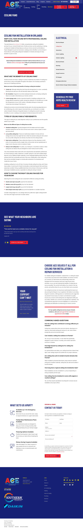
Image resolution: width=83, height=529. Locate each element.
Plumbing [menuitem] (44, 6)
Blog (38, 1)
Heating (46, 485)
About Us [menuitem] (20, 6)
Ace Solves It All (18, 44)
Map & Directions (26, 478)
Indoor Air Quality (48, 488)
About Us (46, 477)
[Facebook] (64, 474)
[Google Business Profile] (72, 474)
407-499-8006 (64, 1)
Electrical (46, 493)
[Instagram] (75, 474)
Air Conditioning (47, 482)
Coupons (43, 1)
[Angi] (67, 474)
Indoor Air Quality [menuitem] (38, 7)
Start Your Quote (61, 7)
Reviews (48, 1)
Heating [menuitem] (33, 6)
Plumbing (46, 490)
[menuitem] (66, 42)
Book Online (74, 7)
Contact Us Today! (26, 72)
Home (45, 474)
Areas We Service (31, 1)
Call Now (62, 105)
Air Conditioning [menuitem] (27, 6)
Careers (23, 1)
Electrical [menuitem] (50, 6)
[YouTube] (78, 474)
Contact (46, 495)
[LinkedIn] (70, 474)
